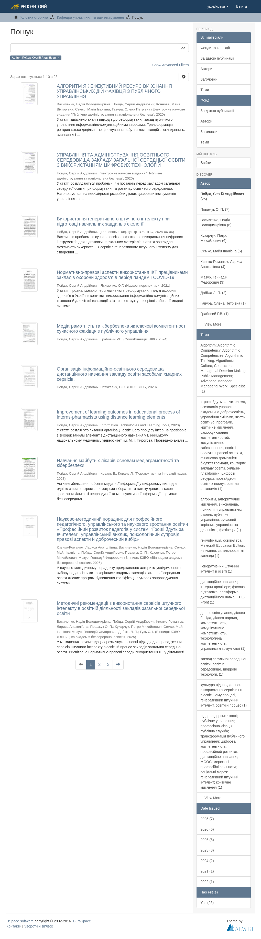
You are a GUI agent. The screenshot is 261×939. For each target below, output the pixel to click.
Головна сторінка (34, 17)
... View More (211, 324)
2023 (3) (207, 850)
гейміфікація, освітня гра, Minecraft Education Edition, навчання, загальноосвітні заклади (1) (223, 548)
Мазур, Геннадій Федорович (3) (214, 279)
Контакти (13, 926)
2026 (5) (207, 840)
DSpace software (20, 921)
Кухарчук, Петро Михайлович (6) (214, 238)
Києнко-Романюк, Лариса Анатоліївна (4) (221, 264)
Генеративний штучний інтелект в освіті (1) (220, 568)
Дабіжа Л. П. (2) (213, 293)
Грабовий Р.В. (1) (215, 314)
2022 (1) (207, 882)
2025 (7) (207, 819)
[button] (217, 6)
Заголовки (209, 79)
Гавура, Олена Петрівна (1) (223, 303)
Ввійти (206, 163)
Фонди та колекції (215, 48)
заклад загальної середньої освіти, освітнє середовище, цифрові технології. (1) (223, 666)
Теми (205, 90)
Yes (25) (207, 903)
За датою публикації (217, 58)
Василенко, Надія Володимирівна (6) (216, 222)
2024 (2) (207, 861)
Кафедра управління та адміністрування (90, 17)
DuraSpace (82, 921)
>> (183, 48)
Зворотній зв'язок (38, 926)
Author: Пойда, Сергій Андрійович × (36, 57)
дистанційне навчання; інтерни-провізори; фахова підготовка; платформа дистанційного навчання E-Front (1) (223, 592)
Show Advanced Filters (170, 65)
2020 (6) (207, 829)
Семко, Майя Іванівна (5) (221, 251)
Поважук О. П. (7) (215, 209)
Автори (206, 69)
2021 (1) (207, 871)
